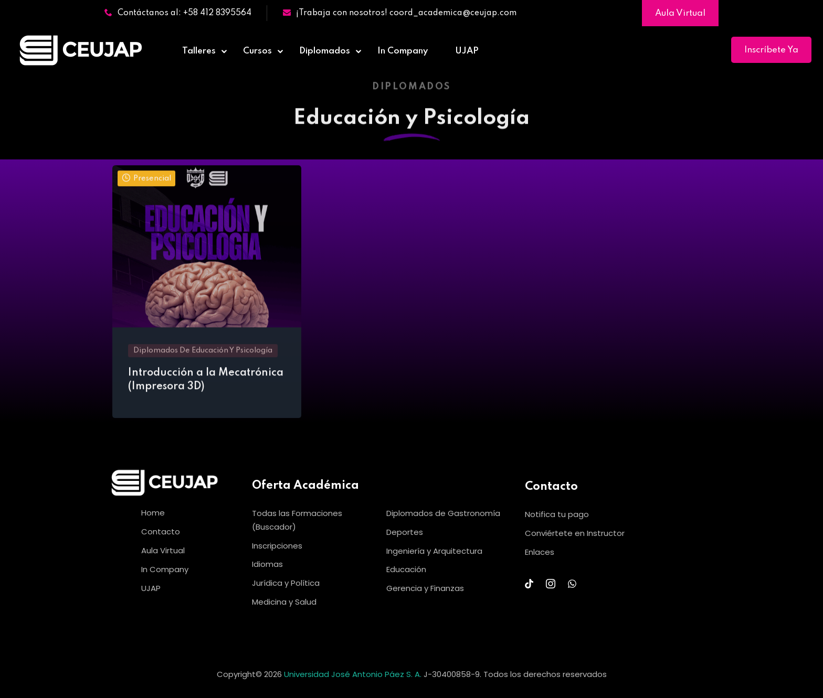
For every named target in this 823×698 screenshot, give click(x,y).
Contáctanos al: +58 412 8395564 (177, 13)
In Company (402, 51)
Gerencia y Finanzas (425, 588)
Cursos (257, 51)
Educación (406, 569)
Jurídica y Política (286, 582)
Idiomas (267, 564)
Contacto (160, 531)
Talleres (199, 51)
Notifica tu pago (557, 514)
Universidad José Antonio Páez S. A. (354, 674)
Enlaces (539, 551)
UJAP (467, 51)
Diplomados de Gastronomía (443, 513)
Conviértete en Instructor (575, 533)
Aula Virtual (680, 13)
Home (153, 512)
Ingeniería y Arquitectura (434, 550)
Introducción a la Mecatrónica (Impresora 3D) (205, 383)
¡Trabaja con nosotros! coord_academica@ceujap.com (399, 13)
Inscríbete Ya (771, 50)
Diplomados (324, 51)
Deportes (404, 532)
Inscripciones (277, 545)
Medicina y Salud (284, 601)
